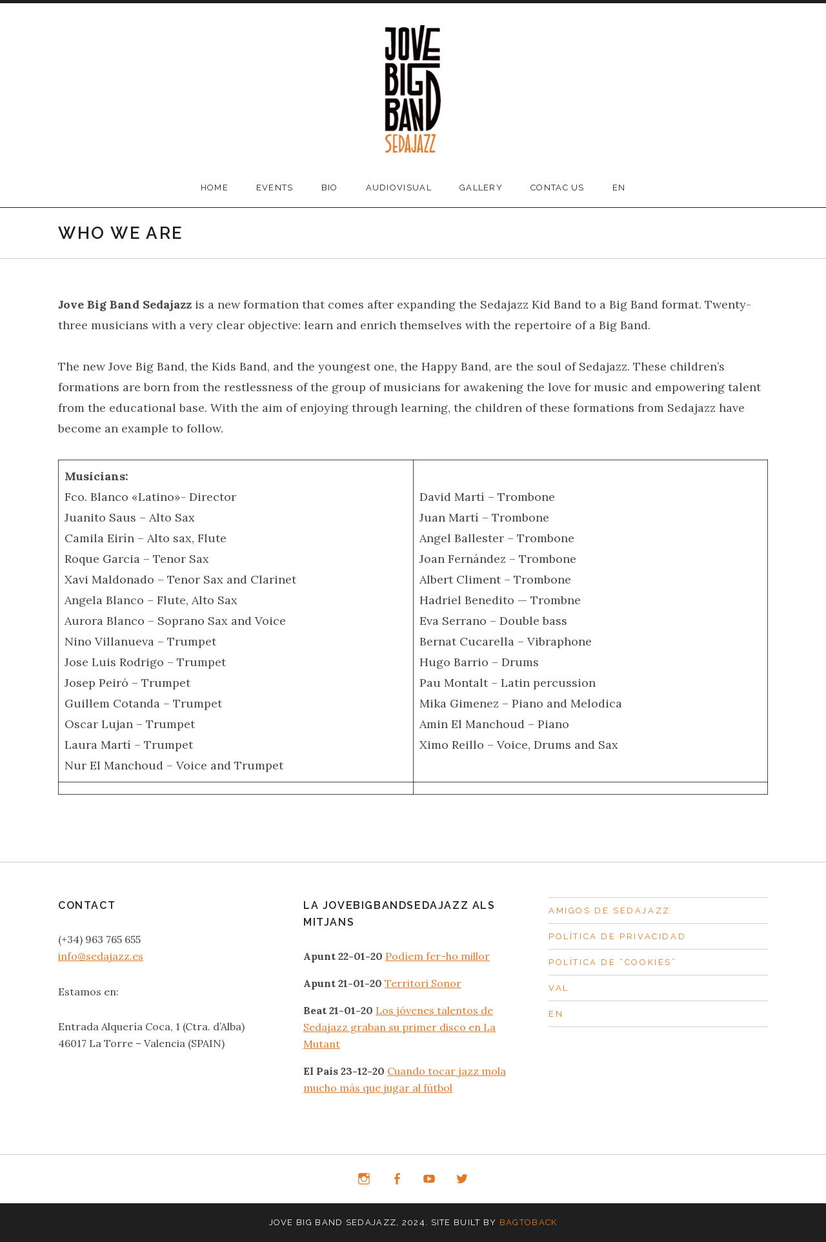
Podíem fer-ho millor (437, 956)
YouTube (429, 1179)
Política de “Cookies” (613, 962)
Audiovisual (399, 187)
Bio (329, 187)
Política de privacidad (617, 936)
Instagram (364, 1179)
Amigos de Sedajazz (609, 910)
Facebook (396, 1179)
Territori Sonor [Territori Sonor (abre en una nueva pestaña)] (423, 983)
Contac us (557, 187)
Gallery (481, 187)
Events (275, 187)
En (619, 187)
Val (559, 988)
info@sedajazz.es (100, 956)
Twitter (462, 1179)
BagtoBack (528, 1222)
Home (214, 187)
